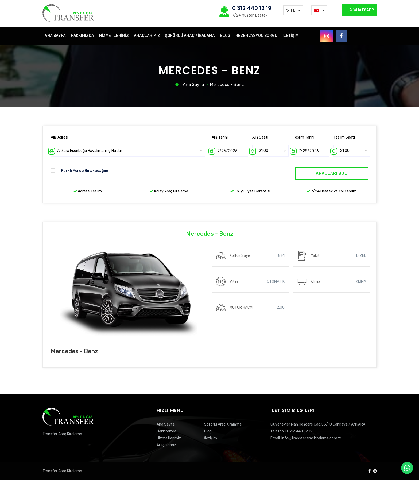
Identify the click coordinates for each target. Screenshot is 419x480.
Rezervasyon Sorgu (256, 35)
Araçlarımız (147, 35)
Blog (225, 35)
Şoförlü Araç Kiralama (190, 35)
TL (290, 10)
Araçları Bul (331, 173)
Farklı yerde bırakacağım (79, 170)
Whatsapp (361, 10)
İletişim (290, 35)
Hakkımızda (82, 35)
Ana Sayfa (55, 35)
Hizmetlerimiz (114, 35)
